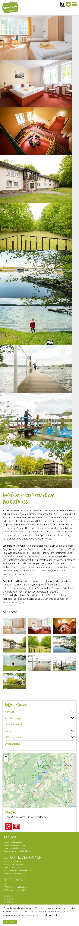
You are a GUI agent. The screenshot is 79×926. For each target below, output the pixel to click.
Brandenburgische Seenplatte (15, 865)
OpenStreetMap (71, 806)
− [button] (6, 760)
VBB (5, 884)
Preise (8, 730)
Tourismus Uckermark (12, 868)
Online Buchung (14, 724)
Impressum (8, 896)
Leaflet (53, 806)
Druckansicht (12, 743)
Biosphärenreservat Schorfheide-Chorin (18, 871)
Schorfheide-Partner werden (14, 874)
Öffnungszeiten (14, 737)
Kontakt (9, 711)
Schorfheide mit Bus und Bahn (15, 845)
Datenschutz (9, 899)
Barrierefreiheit (9, 902)
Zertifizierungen (14, 718)
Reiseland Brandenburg (12, 862)
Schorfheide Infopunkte (13, 842)
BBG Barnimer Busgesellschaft (15, 890)
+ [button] (6, 756)
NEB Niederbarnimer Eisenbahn (15, 887)
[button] (62, 4)
